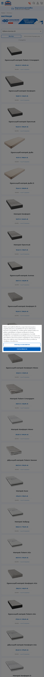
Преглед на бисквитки (22, 344)
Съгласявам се (22, 349)
